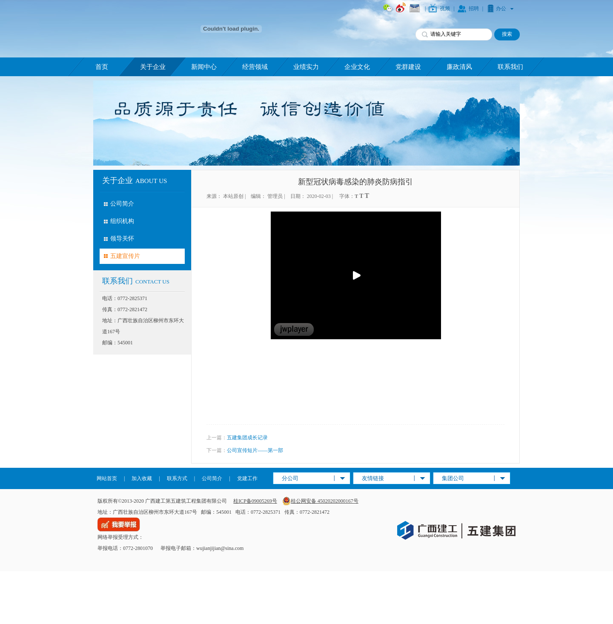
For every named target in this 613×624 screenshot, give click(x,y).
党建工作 (247, 478)
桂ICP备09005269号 (255, 501)
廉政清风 (459, 66)
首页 (101, 66)
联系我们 (510, 66)
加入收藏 (142, 478)
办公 (501, 8)
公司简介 (122, 203)
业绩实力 (306, 66)
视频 (445, 8)
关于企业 (153, 66)
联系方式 (177, 478)
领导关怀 (122, 238)
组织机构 (122, 221)
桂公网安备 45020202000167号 (320, 501)
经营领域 (255, 66)
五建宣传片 (125, 256)
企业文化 (357, 66)
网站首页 (107, 478)
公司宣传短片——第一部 (255, 450)
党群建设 (408, 66)
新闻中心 (204, 66)
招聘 (474, 8)
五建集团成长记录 (247, 438)
